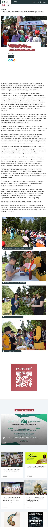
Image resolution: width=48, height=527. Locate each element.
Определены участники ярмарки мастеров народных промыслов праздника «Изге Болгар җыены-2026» (35, 500)
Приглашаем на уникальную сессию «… (20, 438)
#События (11, 56)
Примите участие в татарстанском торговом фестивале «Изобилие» (36, 466)
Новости (3, 9)
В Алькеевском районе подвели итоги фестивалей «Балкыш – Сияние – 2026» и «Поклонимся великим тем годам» (11, 500)
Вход (44, 2)
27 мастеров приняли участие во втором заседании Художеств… (11, 470)
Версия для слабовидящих (41, 2)
